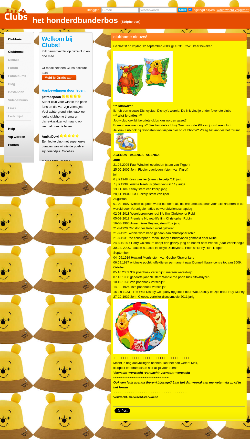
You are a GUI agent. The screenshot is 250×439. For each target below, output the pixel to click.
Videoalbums (18, 100)
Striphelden (130, 21)
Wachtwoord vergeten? (233, 10)
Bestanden (16, 92)
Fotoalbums (17, 76)
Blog (11, 84)
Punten (13, 145)
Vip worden (16, 137)
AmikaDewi (50, 136)
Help (11, 129)
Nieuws (13, 60)
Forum (13, 68)
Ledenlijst (15, 116)
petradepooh (51, 97)
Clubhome (16, 52)
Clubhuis (15, 39)
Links (12, 108)
